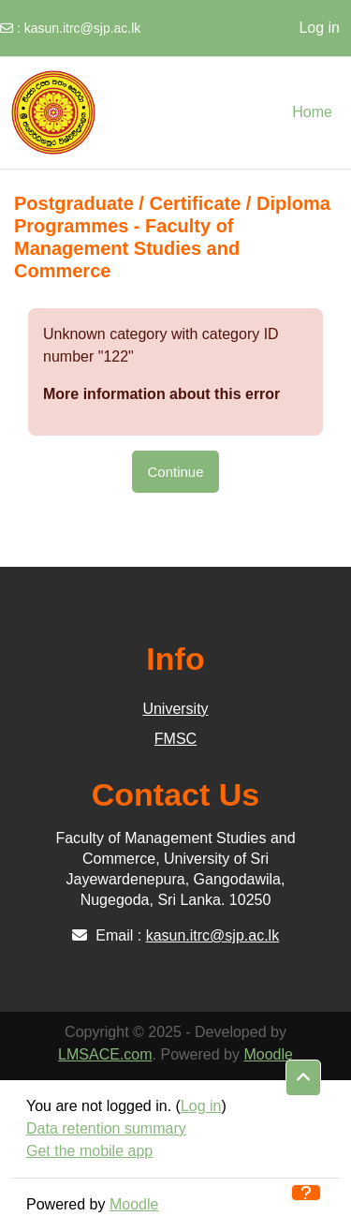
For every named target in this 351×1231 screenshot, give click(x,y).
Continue (175, 472)
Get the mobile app (89, 1151)
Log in (319, 28)
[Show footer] (306, 1192)
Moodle (267, 1054)
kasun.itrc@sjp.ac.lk (82, 28)
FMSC (175, 739)
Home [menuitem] (312, 112)
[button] (303, 1078)
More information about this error (161, 394)
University (175, 709)
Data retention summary (106, 1128)
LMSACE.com (105, 1054)
